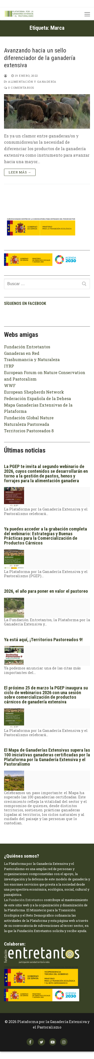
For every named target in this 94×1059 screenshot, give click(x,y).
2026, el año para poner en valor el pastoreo (46, 591)
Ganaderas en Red (21, 353)
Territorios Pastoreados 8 (29, 430)
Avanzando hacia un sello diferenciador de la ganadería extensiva (39, 57)
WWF (10, 385)
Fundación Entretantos (27, 346)
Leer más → (20, 172)
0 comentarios (19, 87)
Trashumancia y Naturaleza (32, 359)
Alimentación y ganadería (30, 81)
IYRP (9, 366)
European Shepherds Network (34, 392)
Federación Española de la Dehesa (37, 398)
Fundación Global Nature (29, 417)
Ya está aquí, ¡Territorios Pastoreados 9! (43, 639)
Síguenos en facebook (25, 303)
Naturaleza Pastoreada (26, 424)
